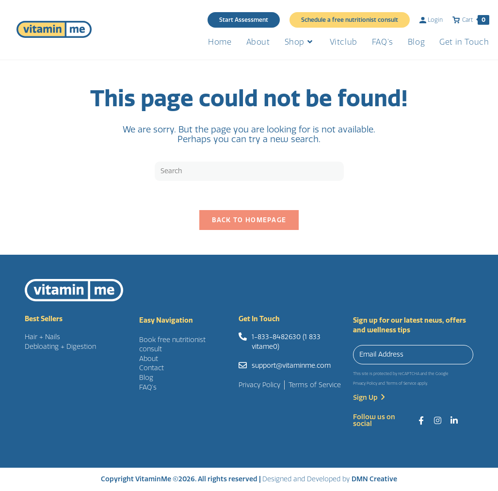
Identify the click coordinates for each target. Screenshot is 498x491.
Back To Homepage (249, 220)
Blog (146, 378)
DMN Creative (374, 479)
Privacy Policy (365, 383)
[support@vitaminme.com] (243, 365)
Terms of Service (401, 383)
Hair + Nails (42, 337)
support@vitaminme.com (291, 365)
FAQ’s (148, 387)
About (148, 359)
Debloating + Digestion (60, 347)
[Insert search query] (249, 171)
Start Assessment (243, 19)
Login (431, 19)
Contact (151, 368)
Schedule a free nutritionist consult (349, 19)
